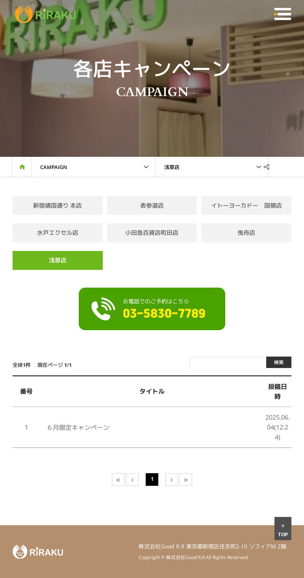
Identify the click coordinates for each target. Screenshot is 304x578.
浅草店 (172, 167)
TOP (283, 530)
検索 (279, 362)
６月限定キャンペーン (77, 427)
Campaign (53, 167)
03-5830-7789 (164, 314)
